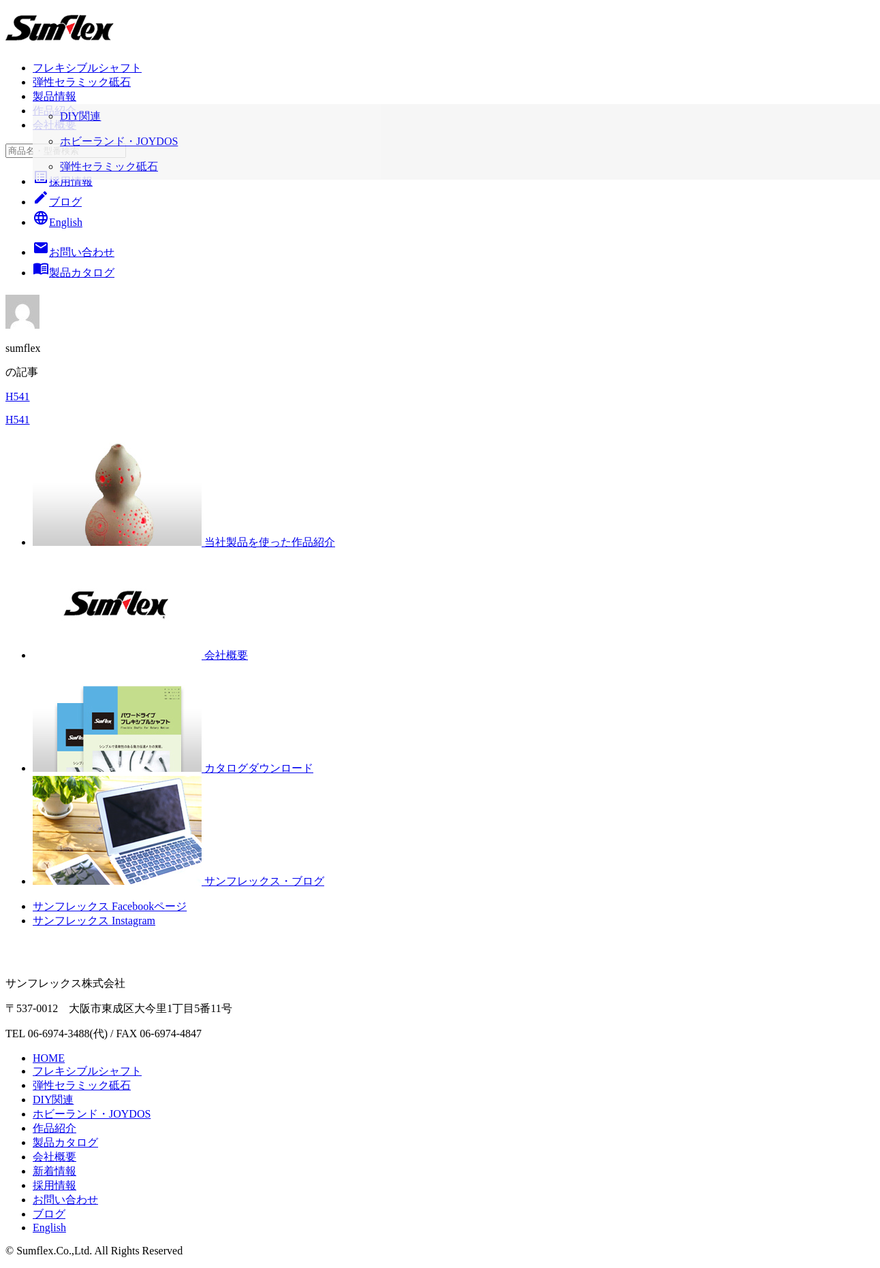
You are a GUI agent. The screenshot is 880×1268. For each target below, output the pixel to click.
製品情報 (54, 96)
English (57, 222)
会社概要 (54, 125)
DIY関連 (53, 1099)
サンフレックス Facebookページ (110, 906)
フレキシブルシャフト (87, 68)
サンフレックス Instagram (94, 920)
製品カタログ (65, 1142)
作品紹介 (54, 110)
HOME (49, 1058)
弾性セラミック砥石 (82, 82)
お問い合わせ (65, 1199)
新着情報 (54, 1171)
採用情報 (63, 181)
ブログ (57, 202)
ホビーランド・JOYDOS (92, 1114)
